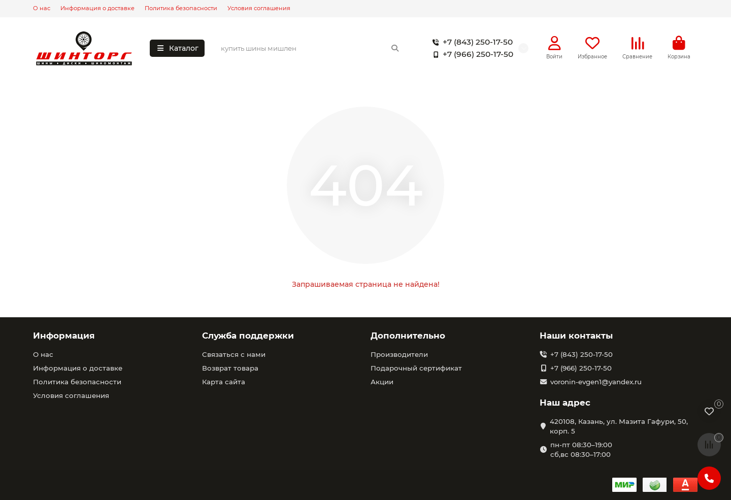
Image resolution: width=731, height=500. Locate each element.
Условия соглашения (258, 8)
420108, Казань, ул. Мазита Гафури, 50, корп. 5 (619, 426)
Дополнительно (408, 335)
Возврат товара (230, 368)
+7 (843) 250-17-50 (470, 42)
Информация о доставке (97, 8)
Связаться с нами (233, 354)
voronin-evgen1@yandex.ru (596, 382)
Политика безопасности (181, 8)
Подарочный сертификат (416, 368)
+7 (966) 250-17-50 (470, 54)
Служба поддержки (248, 335)
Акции (382, 382)
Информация (64, 335)
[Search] (310, 48)
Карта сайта (223, 382)
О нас (41, 8)
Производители (399, 354)
